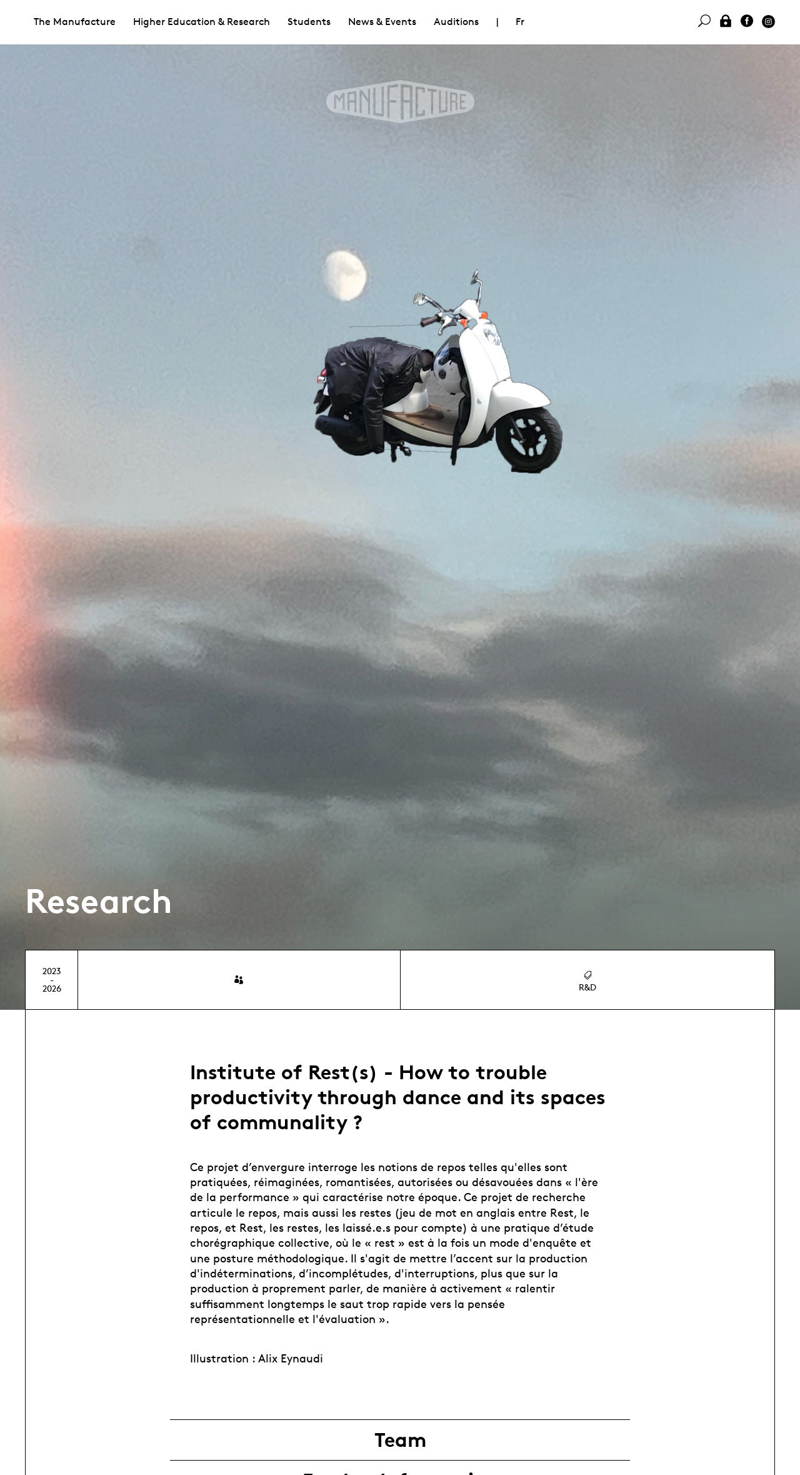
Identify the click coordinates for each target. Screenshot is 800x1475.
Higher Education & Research (201, 22)
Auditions (456, 22)
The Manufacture (75, 22)
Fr (520, 22)
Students (309, 22)
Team (400, 1440)
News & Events (382, 22)
